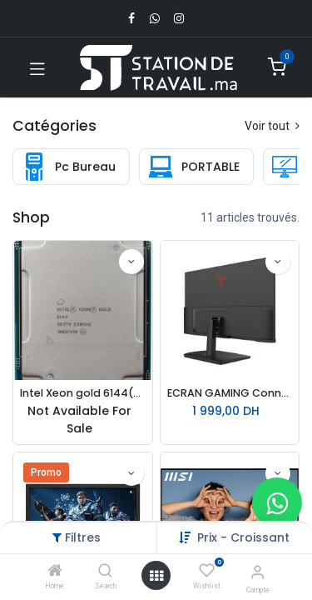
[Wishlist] (206, 571)
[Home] (54, 571)
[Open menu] (156, 576)
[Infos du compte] (257, 572)
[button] (131, 261)
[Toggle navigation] (37, 67)
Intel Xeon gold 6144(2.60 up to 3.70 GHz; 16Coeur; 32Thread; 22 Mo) (83, 393)
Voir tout (272, 125)
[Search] (105, 571)
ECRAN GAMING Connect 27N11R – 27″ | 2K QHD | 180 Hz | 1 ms (230, 393)
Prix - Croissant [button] (243, 537)
